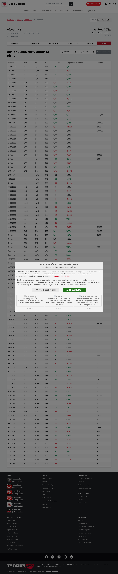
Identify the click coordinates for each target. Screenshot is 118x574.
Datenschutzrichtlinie (62, 276)
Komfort (60, 296)
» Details (30, 308)
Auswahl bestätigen (46, 290)
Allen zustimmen (74, 290)
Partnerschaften (89, 296)
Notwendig (31, 296)
